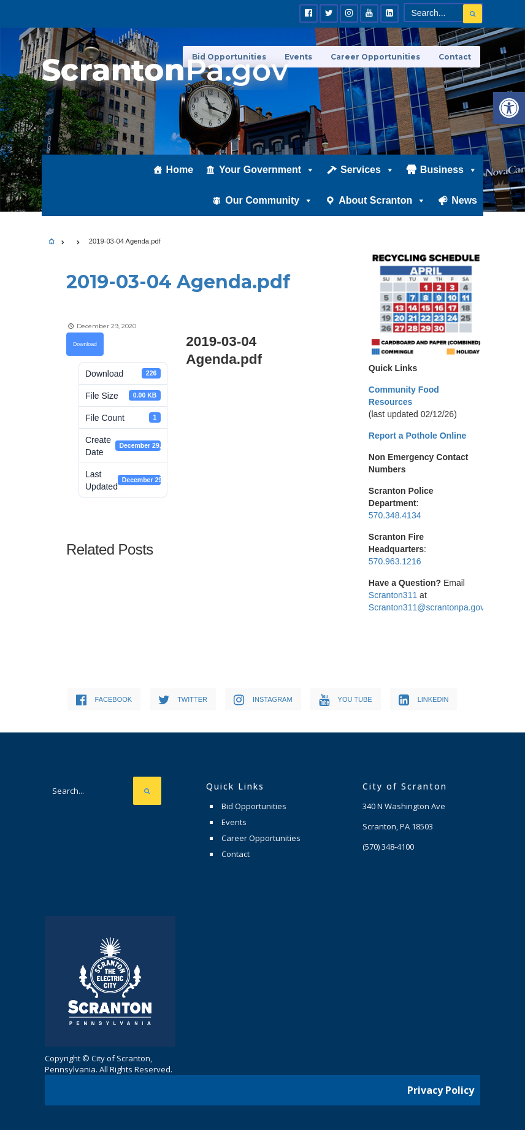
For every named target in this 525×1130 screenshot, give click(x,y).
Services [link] (367, 170)
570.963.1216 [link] (395, 561)
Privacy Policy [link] (440, 1090)
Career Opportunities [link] (375, 56)
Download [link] (85, 344)
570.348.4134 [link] (395, 515)
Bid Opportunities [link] (253, 806)
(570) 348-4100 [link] (388, 846)
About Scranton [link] (382, 200)
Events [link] (234, 822)
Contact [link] (455, 56)
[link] (509, 108)
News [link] (464, 200)
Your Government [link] (267, 170)
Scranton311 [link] (393, 595)
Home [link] (179, 169)
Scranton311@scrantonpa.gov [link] (427, 607)
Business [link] (448, 170)
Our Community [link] (269, 200)
